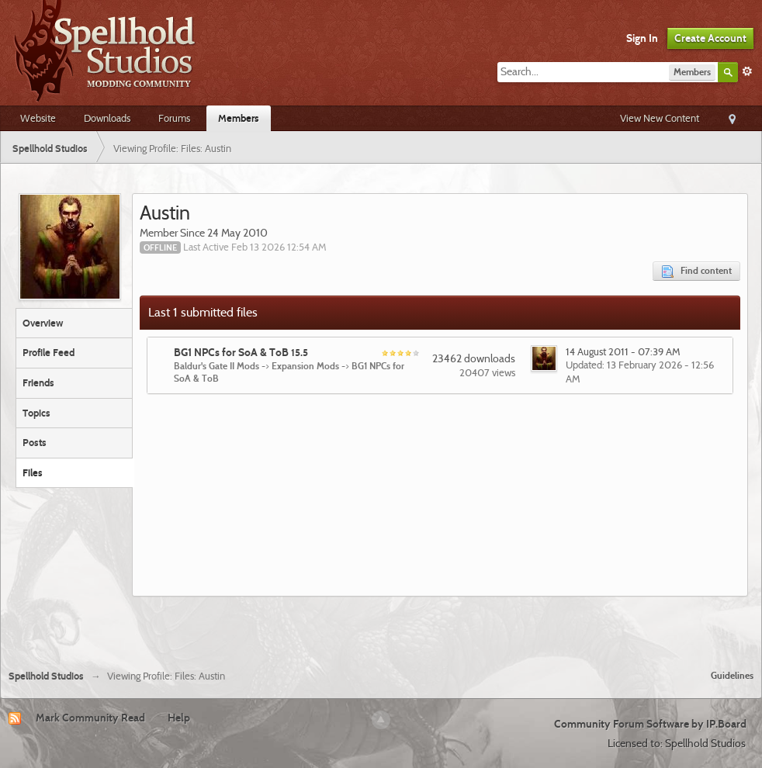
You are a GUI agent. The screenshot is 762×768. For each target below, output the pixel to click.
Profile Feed (48, 352)
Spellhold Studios (46, 676)
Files (33, 472)
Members (238, 118)
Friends (38, 382)
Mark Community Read (90, 718)
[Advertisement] (381, 627)
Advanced (747, 71)
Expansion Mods (305, 366)
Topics (36, 412)
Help (179, 718)
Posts (35, 442)
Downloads (107, 118)
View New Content (659, 118)
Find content (696, 271)
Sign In (642, 38)
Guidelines (732, 675)
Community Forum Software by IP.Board (650, 724)
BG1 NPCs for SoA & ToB (241, 352)
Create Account (710, 38)
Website (38, 118)
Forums (174, 118)
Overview (43, 323)
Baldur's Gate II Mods (216, 366)
